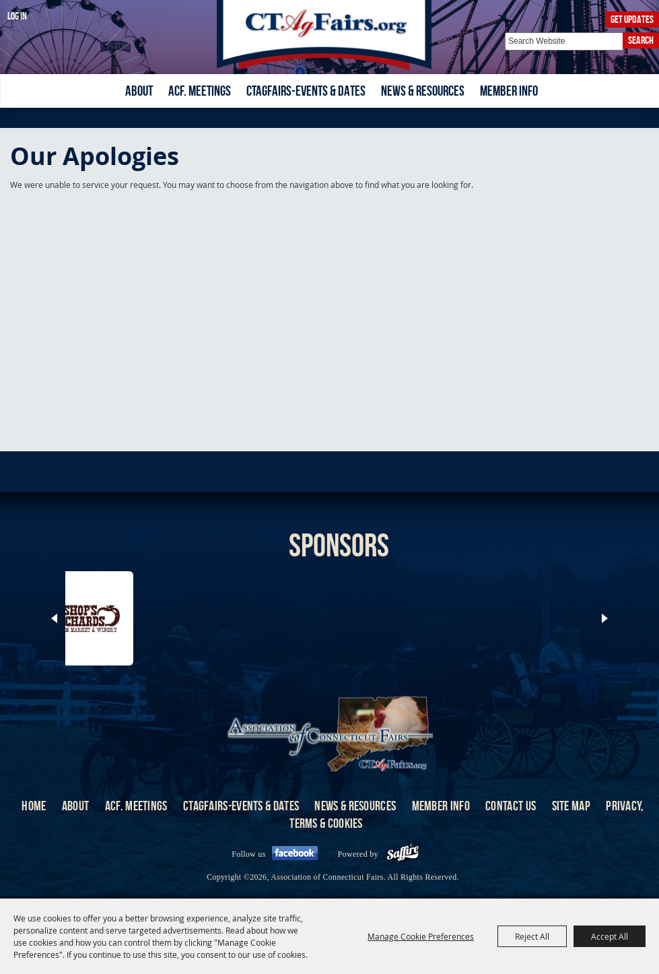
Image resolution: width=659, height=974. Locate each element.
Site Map (571, 805)
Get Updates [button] (632, 19)
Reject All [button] (532, 936)
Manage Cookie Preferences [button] (421, 936)
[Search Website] (564, 41)
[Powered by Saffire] (403, 854)
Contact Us (510, 805)
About (139, 90)
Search (641, 40)
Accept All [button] (609, 936)
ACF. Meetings (199, 90)
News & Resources (422, 90)
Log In (17, 16)
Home (34, 805)
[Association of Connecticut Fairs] (329, 35)
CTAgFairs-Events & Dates (306, 90)
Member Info (509, 90)
